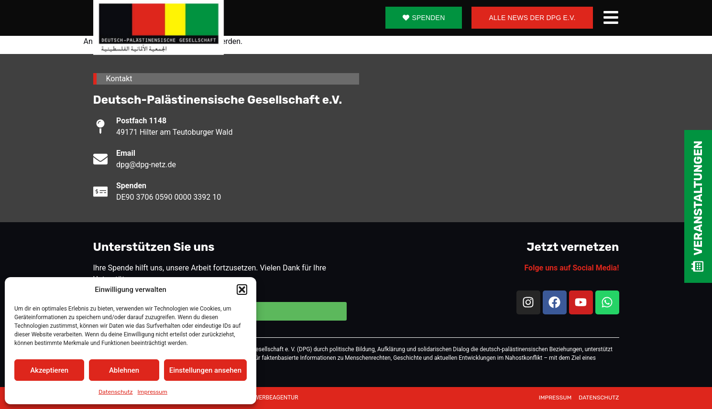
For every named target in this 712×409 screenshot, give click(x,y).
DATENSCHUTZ (599, 397)
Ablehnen (124, 370)
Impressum (152, 391)
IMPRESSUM (556, 397)
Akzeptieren (49, 370)
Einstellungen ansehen (205, 370)
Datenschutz (116, 391)
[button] (242, 289)
